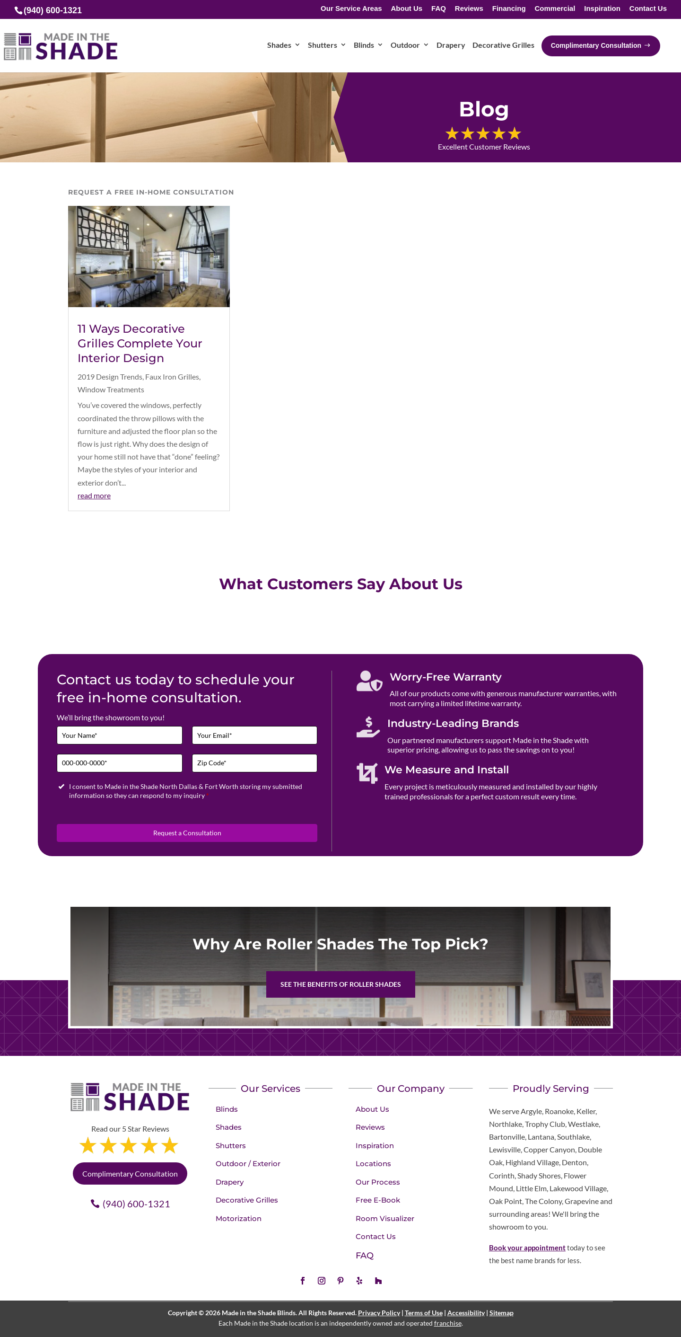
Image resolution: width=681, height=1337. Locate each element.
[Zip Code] (255, 763)
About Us (407, 8)
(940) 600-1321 (136, 1203)
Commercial (554, 8)
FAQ (438, 8)
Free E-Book (378, 1199)
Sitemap (501, 1313)
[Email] (255, 735)
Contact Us (648, 8)
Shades (229, 1127)
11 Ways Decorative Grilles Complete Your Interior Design (140, 343)
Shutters (231, 1145)
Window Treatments (111, 389)
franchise (448, 1323)
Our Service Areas (351, 8)
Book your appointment (527, 1247)
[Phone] (120, 763)
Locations (373, 1163)
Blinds (227, 1109)
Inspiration (602, 8)
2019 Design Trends (110, 376)
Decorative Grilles (247, 1199)
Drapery (230, 1182)
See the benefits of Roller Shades (340, 984)
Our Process (378, 1182)
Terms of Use (424, 1313)
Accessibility (466, 1313)
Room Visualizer (385, 1218)
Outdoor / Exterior (248, 1163)
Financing (509, 8)
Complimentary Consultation (130, 1173)
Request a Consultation (187, 833)
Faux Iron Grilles (172, 376)
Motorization (239, 1218)
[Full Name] (120, 735)
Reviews (469, 8)
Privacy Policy (379, 1313)
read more (94, 495)
